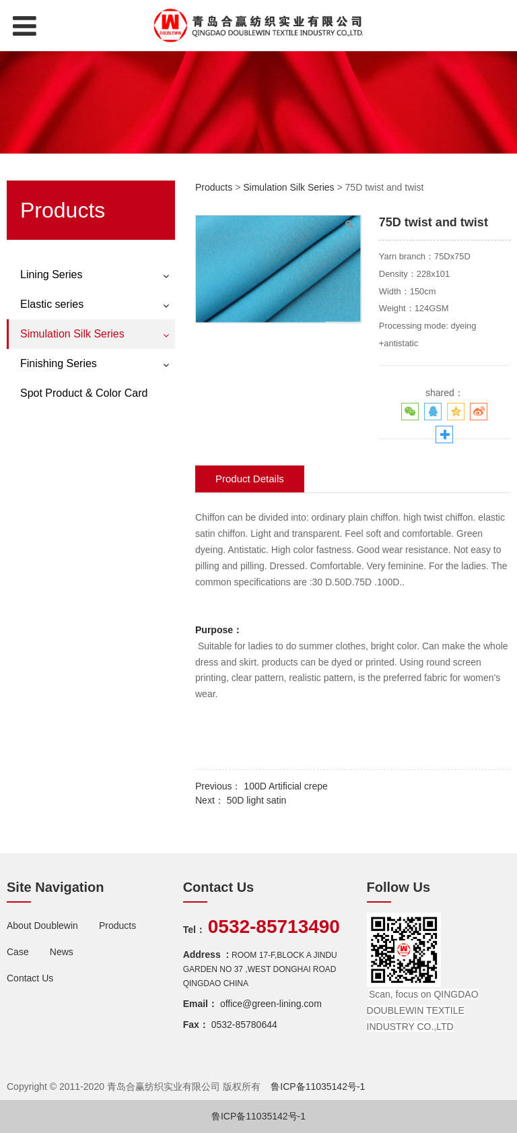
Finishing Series (58, 363)
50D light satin (257, 800)
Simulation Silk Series (72, 333)
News (61, 951)
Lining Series (51, 274)
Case (18, 951)
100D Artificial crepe (286, 786)
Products (213, 187)
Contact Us (30, 978)
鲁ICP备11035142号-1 (318, 1086)
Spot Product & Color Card (83, 393)
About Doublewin (44, 925)
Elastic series (51, 304)
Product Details (249, 478)
